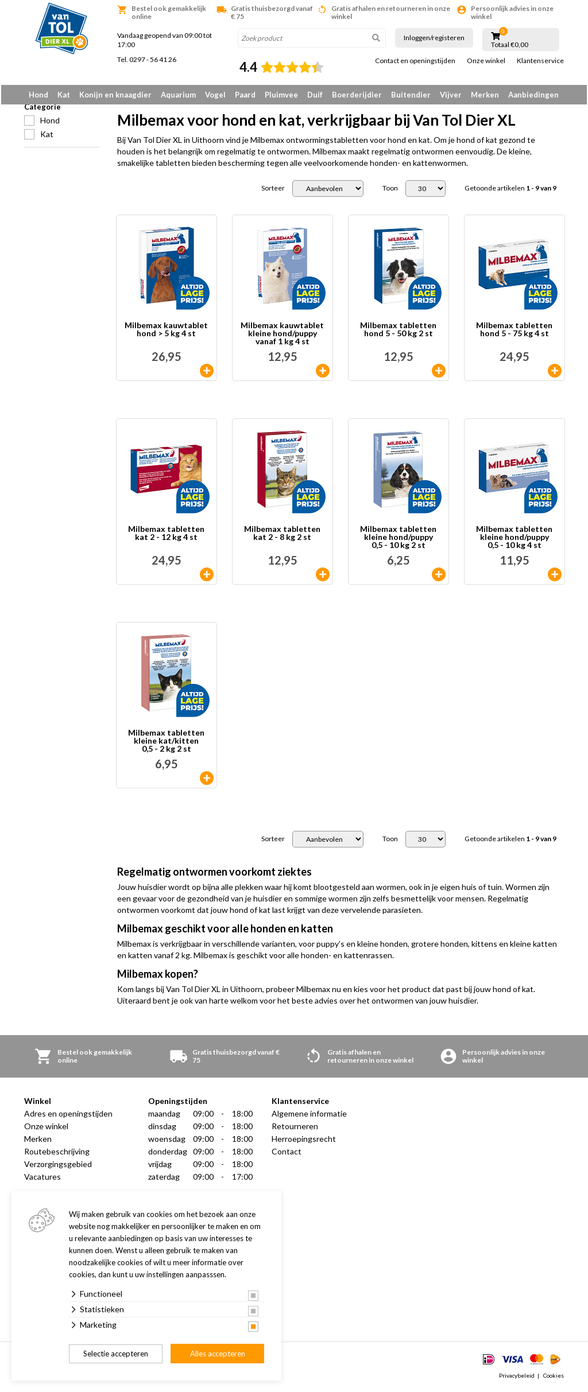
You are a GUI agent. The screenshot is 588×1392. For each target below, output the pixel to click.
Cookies (553, 1377)
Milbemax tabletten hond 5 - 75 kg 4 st (514, 332)
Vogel (215, 94)
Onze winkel (486, 60)
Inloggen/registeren (434, 37)
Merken (485, 94)
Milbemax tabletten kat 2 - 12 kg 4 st (166, 535)
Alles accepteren (217, 1353)
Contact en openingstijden (415, 60)
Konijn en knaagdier (115, 94)
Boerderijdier (357, 94)
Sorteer (273, 190)
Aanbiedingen (533, 94)
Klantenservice (540, 60)
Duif (315, 94)
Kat (63, 94)
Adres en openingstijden (68, 1116)
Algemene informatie (309, 1116)
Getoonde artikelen (510, 190)
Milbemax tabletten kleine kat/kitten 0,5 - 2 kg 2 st (166, 743)
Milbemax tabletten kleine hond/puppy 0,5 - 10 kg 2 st (398, 539)
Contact (286, 1153)
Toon (390, 190)
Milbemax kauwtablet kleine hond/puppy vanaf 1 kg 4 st (282, 336)
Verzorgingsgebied (58, 1166)
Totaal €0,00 (509, 44)
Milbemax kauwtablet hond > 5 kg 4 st (166, 332)
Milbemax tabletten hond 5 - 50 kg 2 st (398, 332)
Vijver (451, 94)
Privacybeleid (517, 1377)
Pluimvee (281, 94)
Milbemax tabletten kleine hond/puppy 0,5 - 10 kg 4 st (514, 539)
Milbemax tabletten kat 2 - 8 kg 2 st (282, 535)
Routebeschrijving (57, 1153)
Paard (245, 94)
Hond (38, 94)
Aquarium (178, 94)
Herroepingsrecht (304, 1141)
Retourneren (295, 1128)
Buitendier (411, 94)
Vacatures (42, 1179)
